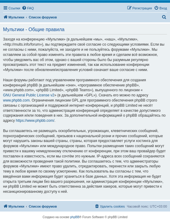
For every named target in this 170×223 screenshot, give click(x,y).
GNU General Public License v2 (28, 95)
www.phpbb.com (16, 100)
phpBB (74, 217)
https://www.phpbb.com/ (35, 120)
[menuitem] (28, 8)
